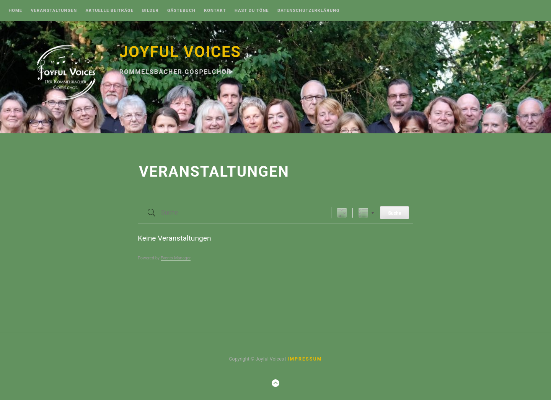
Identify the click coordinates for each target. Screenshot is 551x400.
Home (15, 10)
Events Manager (176, 258)
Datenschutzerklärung (308, 10)
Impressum (304, 359)
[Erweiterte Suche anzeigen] (342, 213)
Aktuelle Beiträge (110, 10)
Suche (394, 213)
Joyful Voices (180, 52)
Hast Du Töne (252, 10)
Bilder (150, 10)
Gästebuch (181, 10)
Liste (363, 213)
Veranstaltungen (54, 10)
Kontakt (215, 10)
